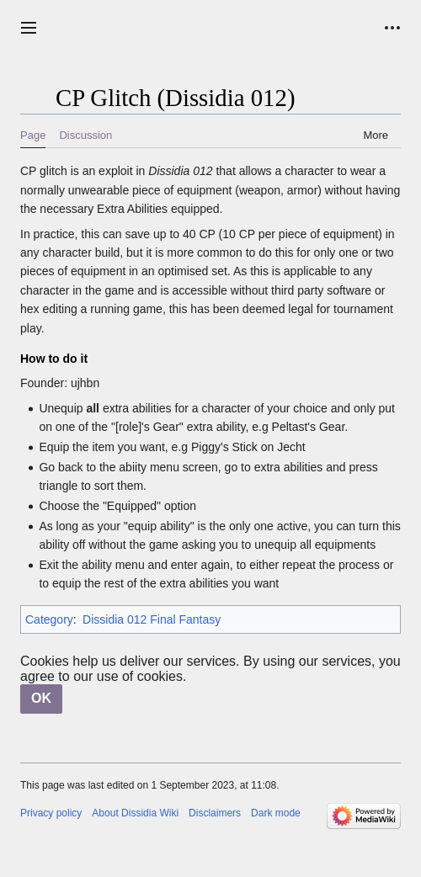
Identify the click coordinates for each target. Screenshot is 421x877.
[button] (28, 27)
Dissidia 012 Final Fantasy (152, 619)
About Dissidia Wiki (135, 813)
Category (49, 619)
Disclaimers (215, 813)
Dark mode (276, 813)
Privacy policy (51, 813)
